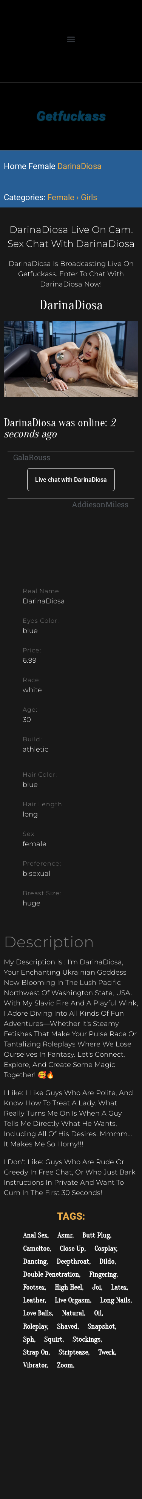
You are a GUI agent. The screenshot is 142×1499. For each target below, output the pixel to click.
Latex (119, 1287)
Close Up (72, 1248)
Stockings (86, 1339)
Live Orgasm (72, 1300)
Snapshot (101, 1326)
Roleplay (35, 1326)
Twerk (106, 1352)
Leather (34, 1300)
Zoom (65, 1365)
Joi (96, 1287)
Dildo (106, 1261)
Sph (28, 1339)
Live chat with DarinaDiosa (71, 479)
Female (42, 166)
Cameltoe (36, 1248)
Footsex (34, 1287)
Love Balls (37, 1313)
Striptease (73, 1352)
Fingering (102, 1274)
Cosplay (105, 1248)
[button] (71, 39)
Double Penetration (51, 1274)
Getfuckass (71, 116)
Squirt (53, 1339)
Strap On (35, 1352)
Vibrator (35, 1365)
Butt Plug (96, 1235)
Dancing (34, 1261)
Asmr (64, 1235)
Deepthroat (73, 1261)
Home (15, 166)
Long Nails (115, 1300)
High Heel (68, 1287)
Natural (73, 1313)
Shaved (67, 1326)
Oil (98, 1313)
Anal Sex (35, 1235)
